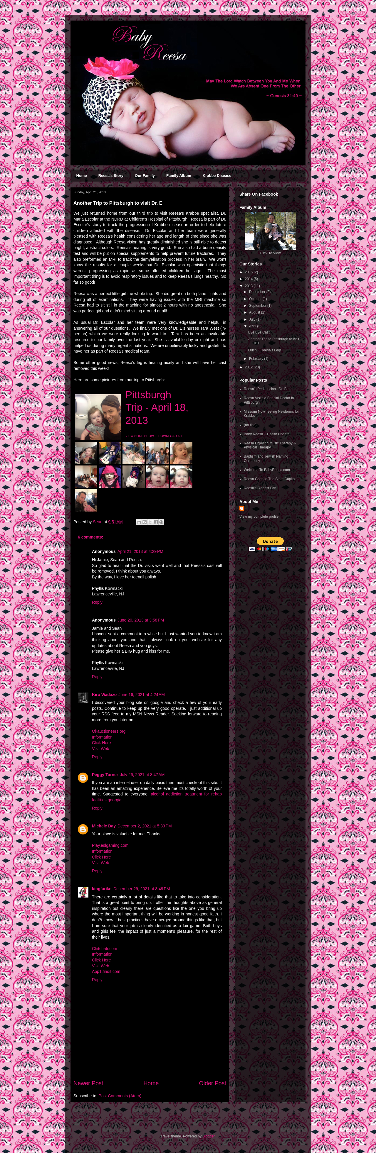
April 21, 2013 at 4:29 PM (140, 551)
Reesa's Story (110, 175)
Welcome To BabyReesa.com (267, 470)
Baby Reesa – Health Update (266, 434)
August (255, 312)
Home (81, 175)
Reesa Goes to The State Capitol (270, 479)
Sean (98, 521)
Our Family (145, 175)
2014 (249, 279)
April (253, 326)
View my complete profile (258, 516)
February (256, 359)
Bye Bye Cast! (259, 332)
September (258, 306)
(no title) (250, 425)
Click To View (270, 253)
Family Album (178, 175)
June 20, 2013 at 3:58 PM (141, 620)
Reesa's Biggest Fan (260, 488)
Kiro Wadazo (104, 694)
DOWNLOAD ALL (170, 436)
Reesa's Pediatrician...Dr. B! (266, 389)
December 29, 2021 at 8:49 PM (141, 888)
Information (102, 737)
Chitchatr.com (104, 948)
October (256, 299)
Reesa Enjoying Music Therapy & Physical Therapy (270, 445)
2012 (249, 367)
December (257, 292)
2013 (249, 286)
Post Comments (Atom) (120, 1095)
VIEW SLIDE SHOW (139, 436)
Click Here (101, 742)
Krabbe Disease (217, 175)
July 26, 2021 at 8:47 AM (142, 774)
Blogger (208, 1136)
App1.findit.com (106, 971)
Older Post (212, 1083)
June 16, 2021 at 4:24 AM (141, 694)
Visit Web (100, 748)
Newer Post (88, 1083)
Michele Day (104, 826)
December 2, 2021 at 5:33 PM (145, 826)
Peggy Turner (105, 774)
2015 (249, 272)
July (252, 319)
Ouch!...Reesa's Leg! (264, 350)
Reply (97, 602)
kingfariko (102, 888)
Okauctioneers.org (108, 731)
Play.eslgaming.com (110, 845)
